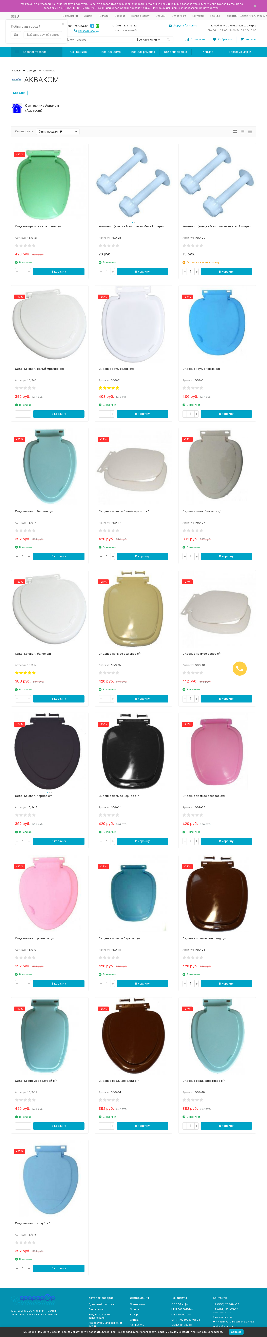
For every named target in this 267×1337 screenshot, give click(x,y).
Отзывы (161, 15)
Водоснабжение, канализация (100, 1316)
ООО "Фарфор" (181, 1304)
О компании (70, 15)
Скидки (88, 15)
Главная (16, 70)
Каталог (19, 92)
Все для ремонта (143, 51)
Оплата (104, 15)
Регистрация (258, 15)
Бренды (215, 15)
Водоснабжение (175, 51)
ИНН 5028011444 (182, 1309)
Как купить (137, 1324)
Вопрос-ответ (140, 15)
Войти (244, 15)
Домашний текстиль (102, 1304)
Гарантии (231, 15)
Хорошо (236, 1331)
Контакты (198, 15)
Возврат (120, 15)
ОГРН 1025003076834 (185, 1319)
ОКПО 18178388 (181, 1324)
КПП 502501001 (181, 1314)
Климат (208, 51)
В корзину (59, 271)
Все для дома (111, 51)
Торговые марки (240, 51)
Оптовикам (179, 15)
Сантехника (78, 51)
